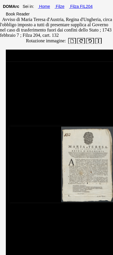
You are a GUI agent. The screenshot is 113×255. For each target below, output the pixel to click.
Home (44, 6)
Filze (59, 6)
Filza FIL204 (81, 6)
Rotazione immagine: (44, 40)
